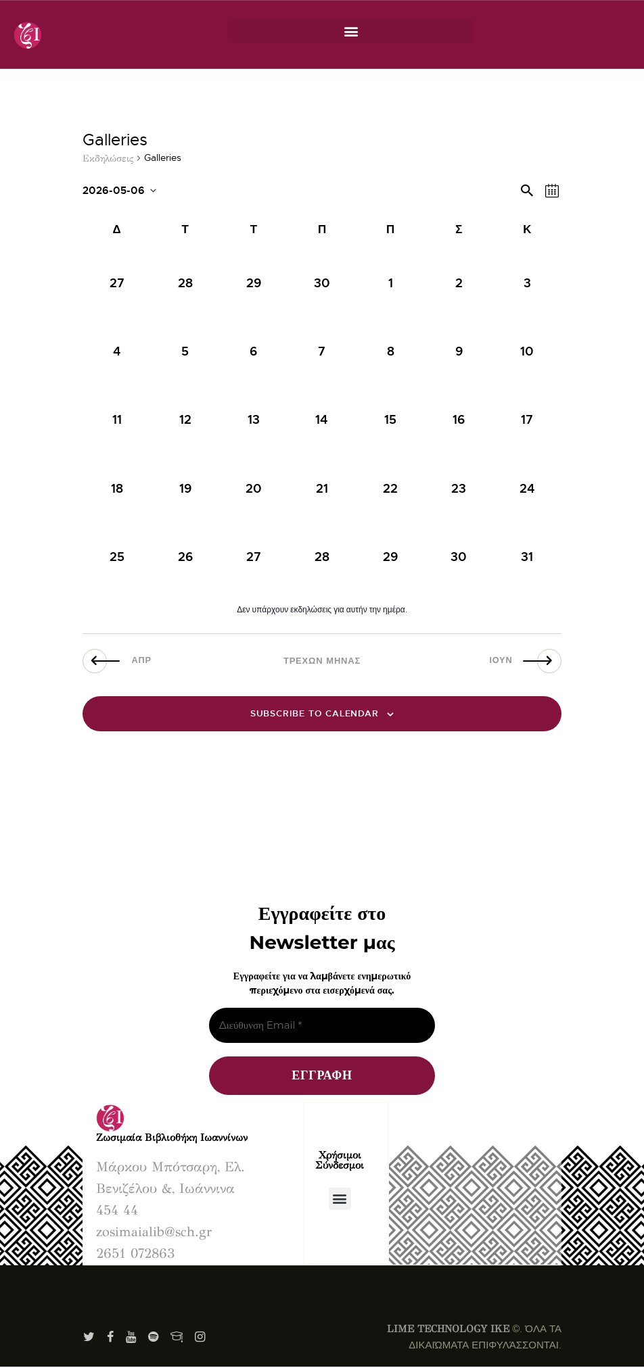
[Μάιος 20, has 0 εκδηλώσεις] (253, 488)
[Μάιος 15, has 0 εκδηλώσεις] (390, 420)
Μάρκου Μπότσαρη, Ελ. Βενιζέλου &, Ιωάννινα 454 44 (170, 1189)
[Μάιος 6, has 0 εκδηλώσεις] (253, 352)
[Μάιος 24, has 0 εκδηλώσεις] (527, 488)
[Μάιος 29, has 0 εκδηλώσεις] (390, 556)
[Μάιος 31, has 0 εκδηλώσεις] (527, 556)
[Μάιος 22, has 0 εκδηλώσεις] (390, 488)
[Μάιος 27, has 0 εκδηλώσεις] (253, 556)
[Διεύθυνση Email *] (322, 1026)
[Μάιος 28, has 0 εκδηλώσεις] (322, 556)
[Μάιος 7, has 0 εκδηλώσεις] (322, 352)
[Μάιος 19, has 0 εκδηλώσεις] (185, 488)
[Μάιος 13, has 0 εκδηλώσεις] (253, 420)
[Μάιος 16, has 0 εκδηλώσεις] (459, 420)
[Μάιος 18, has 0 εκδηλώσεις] (117, 488)
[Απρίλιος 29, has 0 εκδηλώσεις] (253, 283)
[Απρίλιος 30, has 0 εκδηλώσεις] (322, 283)
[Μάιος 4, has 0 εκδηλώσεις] (117, 352)
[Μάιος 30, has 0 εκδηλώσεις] (459, 556)
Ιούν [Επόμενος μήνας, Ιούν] (495, 660)
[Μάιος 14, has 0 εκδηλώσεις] (322, 420)
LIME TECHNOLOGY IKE (448, 1329)
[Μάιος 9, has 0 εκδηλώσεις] (459, 352)
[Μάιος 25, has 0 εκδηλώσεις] (117, 556)
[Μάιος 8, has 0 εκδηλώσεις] (390, 352)
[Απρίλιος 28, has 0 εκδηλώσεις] (185, 283)
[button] (351, 31)
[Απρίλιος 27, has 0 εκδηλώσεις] (117, 283)
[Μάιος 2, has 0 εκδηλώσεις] (459, 283)
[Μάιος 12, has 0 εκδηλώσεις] (185, 420)
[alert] (322, 609)
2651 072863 (135, 1254)
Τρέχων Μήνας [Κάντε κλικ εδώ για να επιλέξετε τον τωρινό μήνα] (322, 660)
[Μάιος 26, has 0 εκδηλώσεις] (185, 556)
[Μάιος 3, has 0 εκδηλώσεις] (527, 283)
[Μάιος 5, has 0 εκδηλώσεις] (185, 352)
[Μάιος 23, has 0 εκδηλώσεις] (459, 488)
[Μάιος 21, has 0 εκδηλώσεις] (322, 488)
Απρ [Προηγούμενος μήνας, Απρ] (147, 660)
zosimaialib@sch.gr (154, 1232)
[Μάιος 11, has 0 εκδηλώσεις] (117, 420)
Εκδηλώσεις (108, 158)
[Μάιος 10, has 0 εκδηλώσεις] (527, 352)
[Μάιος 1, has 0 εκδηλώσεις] (390, 283)
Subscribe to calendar (314, 714)
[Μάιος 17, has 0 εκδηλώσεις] (527, 420)
